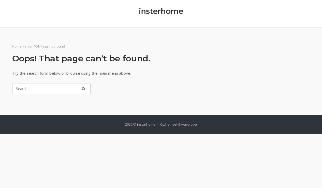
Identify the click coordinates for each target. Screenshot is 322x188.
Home (17, 46)
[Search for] (51, 89)
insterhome (161, 11)
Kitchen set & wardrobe (178, 124)
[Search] (84, 89)
